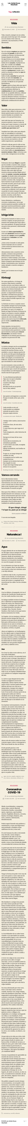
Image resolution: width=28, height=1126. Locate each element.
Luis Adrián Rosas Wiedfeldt (14, 4)
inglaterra (18, 776)
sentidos (6, 523)
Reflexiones (14, 19)
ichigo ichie (7, 521)
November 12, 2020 (9, 540)
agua (5, 776)
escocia (9, 776)
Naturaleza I (14, 534)
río (22, 778)
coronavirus (7, 1113)
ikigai (11, 521)
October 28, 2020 (9, 798)
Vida (14, 23)
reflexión (20, 521)
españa (13, 776)
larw (23, 776)
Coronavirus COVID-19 (14, 791)
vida (13, 523)
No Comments (22, 29)
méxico (8, 778)
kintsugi (16, 521)
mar (5, 778)
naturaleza (13, 778)
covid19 (12, 1113)
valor (10, 523)
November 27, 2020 (9, 29)
